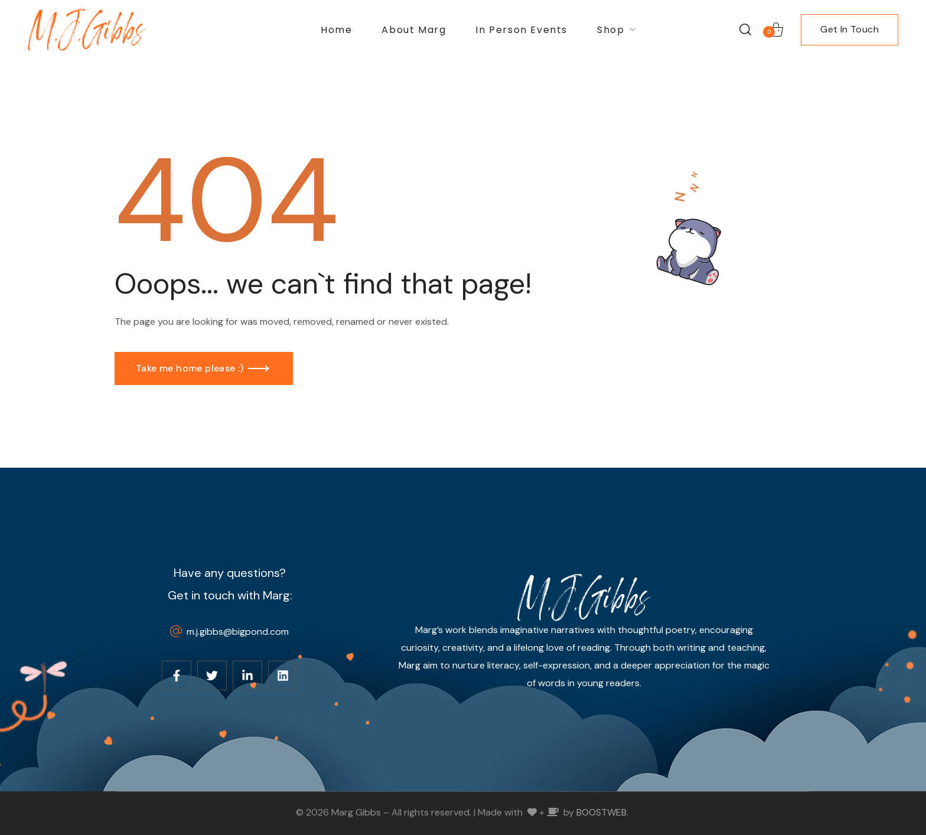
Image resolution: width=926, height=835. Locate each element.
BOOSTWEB (601, 812)
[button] (745, 29)
